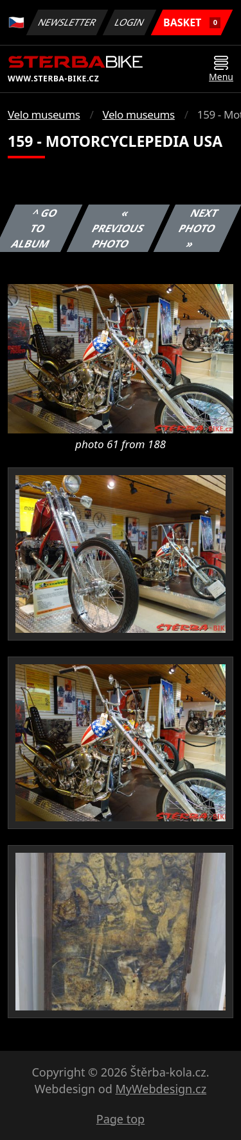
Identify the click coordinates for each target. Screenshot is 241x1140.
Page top (120, 1119)
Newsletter (66, 22)
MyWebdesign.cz (160, 1088)
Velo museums (44, 114)
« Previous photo (118, 228)
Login (129, 22)
